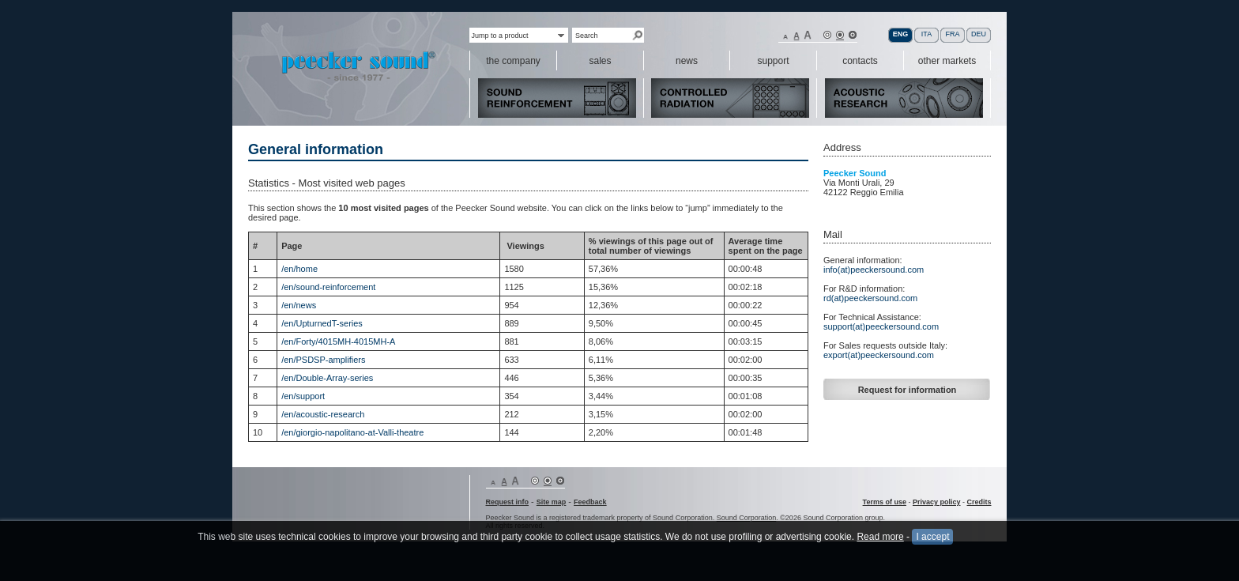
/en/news (298, 305)
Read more (880, 544)
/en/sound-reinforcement (328, 287)
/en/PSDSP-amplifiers (323, 359)
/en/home (299, 269)
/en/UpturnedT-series (322, 323)
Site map (552, 502)
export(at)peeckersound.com (878, 355)
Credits (978, 502)
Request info (507, 502)
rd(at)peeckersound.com (870, 298)
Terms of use (884, 502)
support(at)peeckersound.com (881, 326)
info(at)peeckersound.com (873, 269)
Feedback (590, 502)
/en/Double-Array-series (327, 378)
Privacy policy (937, 502)
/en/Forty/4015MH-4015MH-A (338, 341)
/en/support (303, 396)
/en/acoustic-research (322, 414)
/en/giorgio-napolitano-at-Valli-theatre (352, 432)
